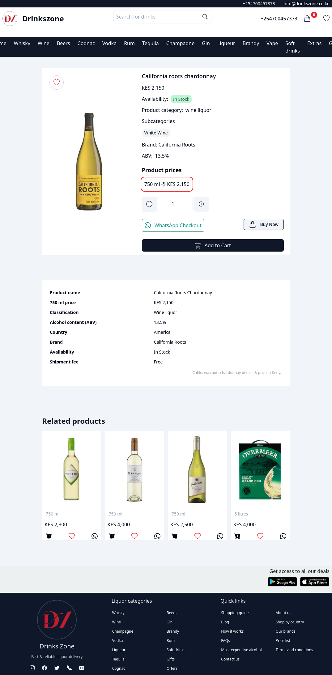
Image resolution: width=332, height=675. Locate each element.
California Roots (177, 144)
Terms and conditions (294, 649)
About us (283, 612)
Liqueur (226, 43)
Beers (63, 43)
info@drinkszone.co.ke (306, 3)
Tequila (150, 43)
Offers (172, 668)
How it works (232, 631)
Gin (206, 43)
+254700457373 (259, 3)
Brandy (251, 43)
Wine (43, 43)
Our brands (286, 631)
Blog (225, 622)
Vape (272, 43)
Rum (129, 43)
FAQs (225, 640)
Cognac (86, 43)
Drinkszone (43, 18)
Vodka (109, 43)
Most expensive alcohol (241, 649)
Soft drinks (176, 649)
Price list (283, 640)
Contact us (230, 659)
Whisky (22, 43)
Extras (314, 43)
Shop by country (290, 622)
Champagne (180, 43)
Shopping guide (235, 612)
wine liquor (198, 110)
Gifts (171, 659)
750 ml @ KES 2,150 (166, 184)
